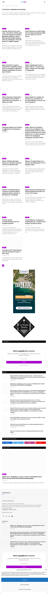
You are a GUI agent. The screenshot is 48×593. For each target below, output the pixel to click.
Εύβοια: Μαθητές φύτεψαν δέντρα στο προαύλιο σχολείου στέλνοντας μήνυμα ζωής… (11, 162)
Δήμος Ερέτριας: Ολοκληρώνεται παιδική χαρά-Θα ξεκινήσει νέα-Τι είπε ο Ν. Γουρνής (35, 191)
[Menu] (3, 2)
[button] (46, 569)
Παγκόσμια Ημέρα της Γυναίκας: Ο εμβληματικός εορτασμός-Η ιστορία (12, 128)
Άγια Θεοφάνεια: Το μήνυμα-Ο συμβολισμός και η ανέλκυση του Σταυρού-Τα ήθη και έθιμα (35, 221)
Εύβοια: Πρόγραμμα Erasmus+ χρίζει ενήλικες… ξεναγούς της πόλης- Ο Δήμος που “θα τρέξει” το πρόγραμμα (35, 67)
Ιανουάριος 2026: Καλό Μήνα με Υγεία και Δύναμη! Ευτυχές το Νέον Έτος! (12, 251)
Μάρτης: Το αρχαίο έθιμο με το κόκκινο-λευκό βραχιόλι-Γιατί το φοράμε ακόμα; (35, 162)
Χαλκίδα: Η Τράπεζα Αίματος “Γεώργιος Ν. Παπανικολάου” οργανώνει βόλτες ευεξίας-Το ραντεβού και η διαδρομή (11, 192)
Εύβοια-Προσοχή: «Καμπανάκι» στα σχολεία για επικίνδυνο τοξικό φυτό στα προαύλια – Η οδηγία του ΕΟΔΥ (11, 99)
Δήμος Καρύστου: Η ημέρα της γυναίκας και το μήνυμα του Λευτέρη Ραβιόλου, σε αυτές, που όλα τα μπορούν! (35, 99)
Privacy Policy (21, 359)
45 (11, 265)
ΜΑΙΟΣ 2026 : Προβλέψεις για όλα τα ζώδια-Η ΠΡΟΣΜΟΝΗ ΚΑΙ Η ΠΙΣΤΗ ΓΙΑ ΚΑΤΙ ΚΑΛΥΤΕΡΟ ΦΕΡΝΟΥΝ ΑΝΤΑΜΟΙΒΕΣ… (27, 378)
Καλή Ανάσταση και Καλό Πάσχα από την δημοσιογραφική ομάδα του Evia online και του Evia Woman (35, 33)
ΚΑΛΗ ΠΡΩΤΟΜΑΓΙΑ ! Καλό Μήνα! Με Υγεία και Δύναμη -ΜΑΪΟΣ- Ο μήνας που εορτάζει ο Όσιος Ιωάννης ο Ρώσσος (27, 412)
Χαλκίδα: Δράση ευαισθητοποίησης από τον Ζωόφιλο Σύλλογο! (10, 221)
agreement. (24, 359)
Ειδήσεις (4, 28)
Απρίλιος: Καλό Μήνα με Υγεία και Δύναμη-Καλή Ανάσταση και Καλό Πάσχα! (26, 425)
